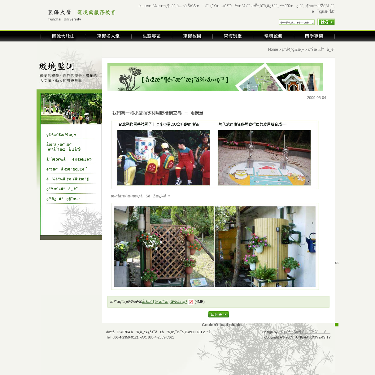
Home (273, 49)
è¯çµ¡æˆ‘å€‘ (323, 11)
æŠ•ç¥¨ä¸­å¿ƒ (262, 6)
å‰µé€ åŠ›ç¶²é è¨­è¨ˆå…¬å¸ (304, 332)
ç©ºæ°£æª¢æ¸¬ (61, 134)
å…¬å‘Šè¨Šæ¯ (190, 6)
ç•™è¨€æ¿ (288, 6)
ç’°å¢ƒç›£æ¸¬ (293, 49)
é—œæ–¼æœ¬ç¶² (155, 6)
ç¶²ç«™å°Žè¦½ (317, 6)
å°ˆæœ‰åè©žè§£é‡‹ (69, 159)
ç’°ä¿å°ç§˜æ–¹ (63, 199)
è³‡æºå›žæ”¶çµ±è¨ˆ (66, 169)
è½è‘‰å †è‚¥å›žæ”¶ (67, 179)
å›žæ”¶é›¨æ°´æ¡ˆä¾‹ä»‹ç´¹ (164, 302)
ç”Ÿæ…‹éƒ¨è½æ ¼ (228, 6)
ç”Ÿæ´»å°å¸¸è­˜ (62, 189)
